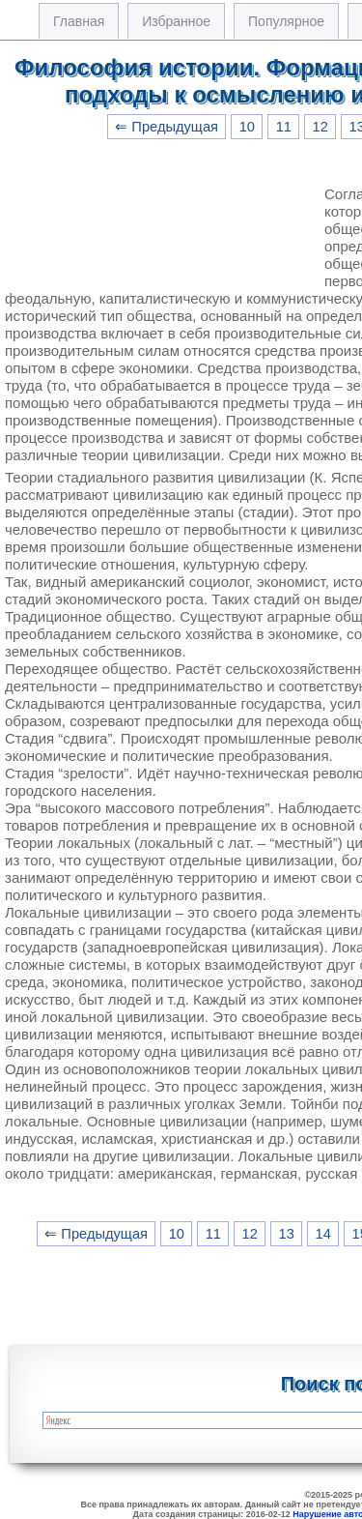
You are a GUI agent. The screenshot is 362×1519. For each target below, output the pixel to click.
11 (284, 126)
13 (286, 1233)
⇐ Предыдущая (166, 126)
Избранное (176, 21)
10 (247, 126)
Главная (78, 21)
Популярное (286, 21)
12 (320, 126)
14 (323, 1233)
